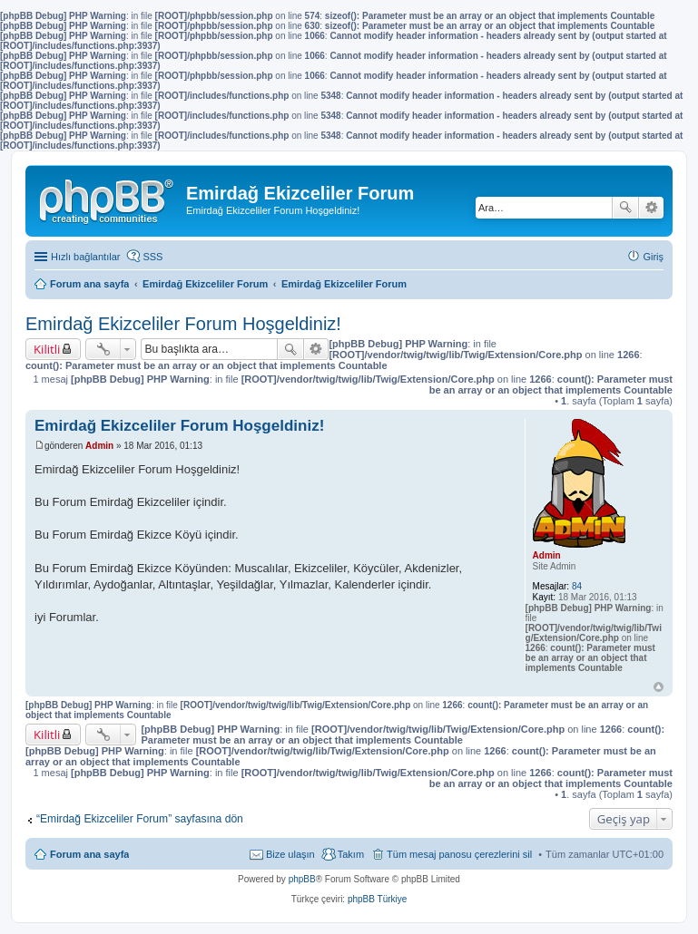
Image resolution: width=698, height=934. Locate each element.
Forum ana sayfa (89, 854)
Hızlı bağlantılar (85, 256)
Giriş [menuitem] (653, 256)
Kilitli (47, 349)
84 (577, 586)
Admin (547, 555)
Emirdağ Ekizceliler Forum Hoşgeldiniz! (183, 324)
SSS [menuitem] (152, 256)
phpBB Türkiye (377, 899)
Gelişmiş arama (651, 208)
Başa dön (659, 687)
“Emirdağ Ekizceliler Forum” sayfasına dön (139, 818)
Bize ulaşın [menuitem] (290, 854)
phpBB (302, 879)
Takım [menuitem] (351, 854)
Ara (625, 208)
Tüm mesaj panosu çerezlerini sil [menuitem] (459, 854)
